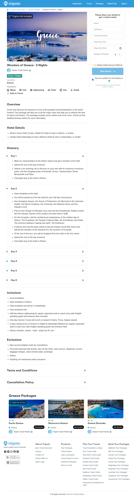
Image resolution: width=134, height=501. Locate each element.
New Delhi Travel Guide (92, 455)
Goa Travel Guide (89, 451)
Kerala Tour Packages (116, 462)
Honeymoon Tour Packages (119, 479)
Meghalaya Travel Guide (92, 476)
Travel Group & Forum (69, 458)
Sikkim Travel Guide (90, 479)
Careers (38, 451)
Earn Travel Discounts (43, 448)
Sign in (124, 4)
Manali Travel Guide (90, 462)
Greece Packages (34, 10)
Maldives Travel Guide (91, 472)
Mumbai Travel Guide (91, 458)
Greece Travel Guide (18, 10)
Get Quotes (39, 427)
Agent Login (40, 462)
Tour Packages (66, 448)
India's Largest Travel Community (15, 447)
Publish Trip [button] (112, 4)
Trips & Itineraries (67, 455)
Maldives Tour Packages (117, 448)
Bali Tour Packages (115, 451)
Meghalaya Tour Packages (118, 465)
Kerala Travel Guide (90, 465)
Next (125, 418)
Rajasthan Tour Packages (118, 469)
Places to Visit (66, 465)
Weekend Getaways (68, 462)
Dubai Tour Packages (116, 458)
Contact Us (39, 455)
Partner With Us (41, 458)
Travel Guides (66, 451)
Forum (89, 4)
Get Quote (107, 71)
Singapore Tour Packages (118, 476)
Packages (99, 4)
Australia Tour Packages (117, 472)
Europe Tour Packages (117, 455)
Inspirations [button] (78, 4)
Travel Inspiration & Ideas (92, 448)
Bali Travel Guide (89, 469)
